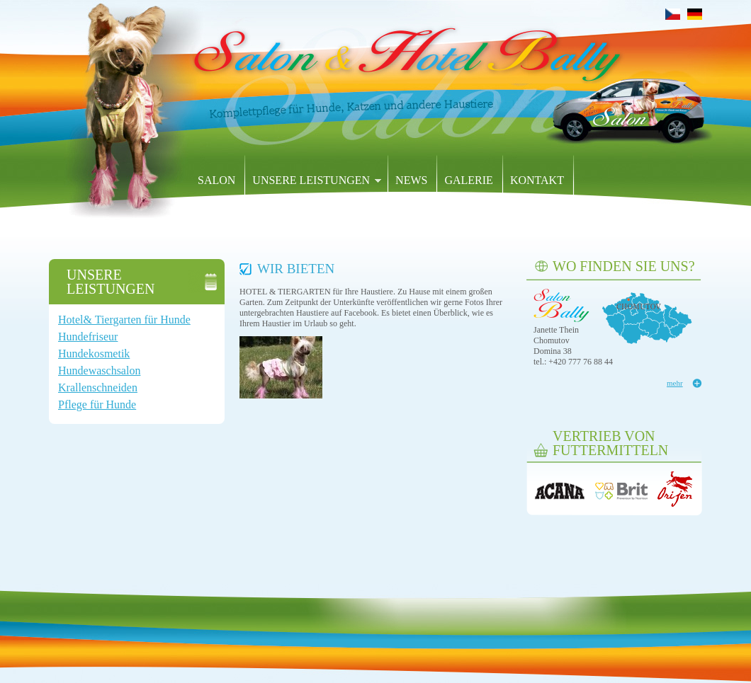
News (411, 180)
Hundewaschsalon (99, 371)
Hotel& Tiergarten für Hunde (124, 320)
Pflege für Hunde (97, 404)
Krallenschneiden (97, 387)
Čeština (672, 14)
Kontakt (537, 180)
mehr (675, 383)
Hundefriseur (88, 337)
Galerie (468, 180)
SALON (216, 180)
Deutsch (694, 14)
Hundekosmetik (94, 354)
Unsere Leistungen (313, 181)
